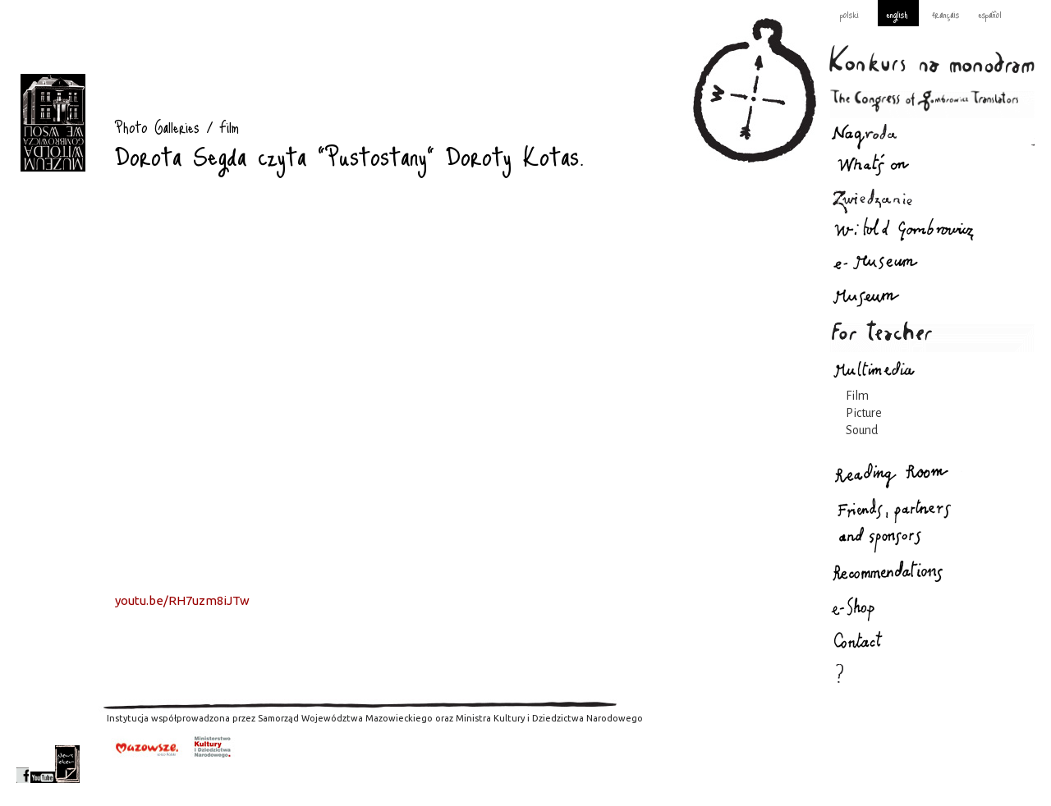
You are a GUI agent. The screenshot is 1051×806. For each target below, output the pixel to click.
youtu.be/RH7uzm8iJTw (182, 600)
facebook (22, 764)
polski (849, 14)
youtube (42, 764)
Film (857, 395)
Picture (864, 412)
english (896, 14)
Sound (862, 430)
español (990, 14)
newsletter (67, 764)
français (945, 14)
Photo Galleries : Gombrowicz (53, 123)
